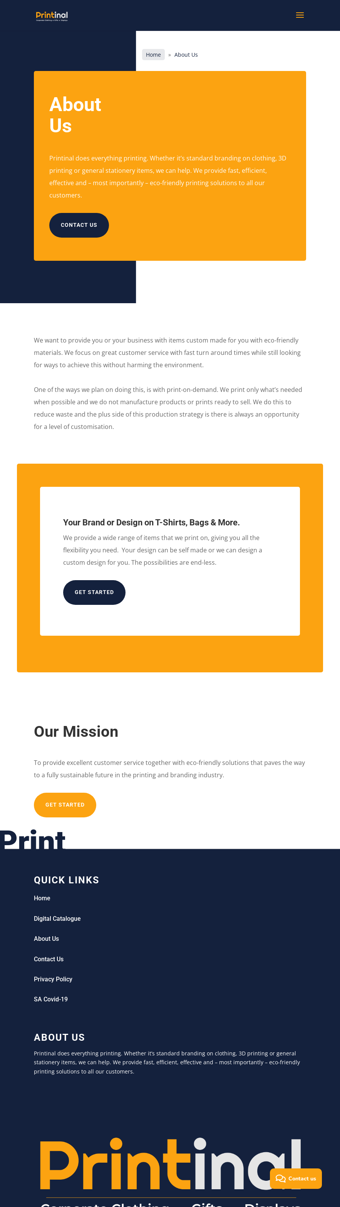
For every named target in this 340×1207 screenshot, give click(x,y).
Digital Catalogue (57, 918)
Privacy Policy (53, 979)
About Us (46, 938)
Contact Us (49, 959)
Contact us (79, 225)
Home (153, 54)
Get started (94, 592)
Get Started (65, 805)
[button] (296, 1178)
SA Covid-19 (51, 999)
